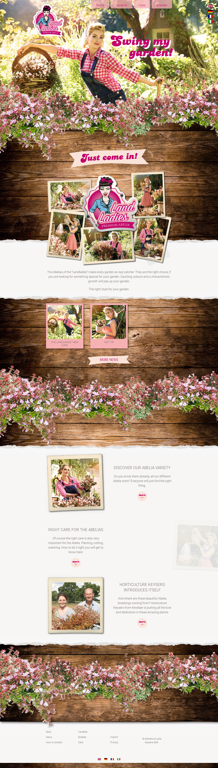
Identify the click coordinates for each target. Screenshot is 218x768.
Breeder (162, 5)
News (100, 5)
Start (48, 731)
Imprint (114, 737)
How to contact (54, 742)
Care (142, 5)
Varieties (121, 5)
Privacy (114, 742)
